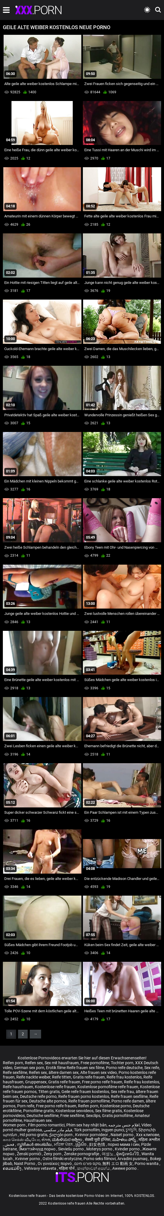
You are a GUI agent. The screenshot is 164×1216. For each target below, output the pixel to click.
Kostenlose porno (115, 1106)
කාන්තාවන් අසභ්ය (94, 1168)
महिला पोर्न (67, 1168)
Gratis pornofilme (117, 1115)
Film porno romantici (46, 1125)
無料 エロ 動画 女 (117, 1163)
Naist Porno (25, 1163)
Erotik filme (56, 1067)
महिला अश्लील (149, 1139)
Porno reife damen (127, 1101)
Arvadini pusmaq (132, 1158)
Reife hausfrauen (18, 1086)
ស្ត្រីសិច (81, 1144)
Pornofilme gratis (38, 1110)
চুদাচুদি (131, 1130)
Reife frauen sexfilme (129, 1096)
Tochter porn (122, 1063)
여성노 (108, 1154)
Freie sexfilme (72, 1115)
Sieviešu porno (71, 1149)
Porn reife (25, 1106)
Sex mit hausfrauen (62, 1063)
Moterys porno (99, 1149)
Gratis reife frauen (89, 1077)
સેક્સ (45, 1139)
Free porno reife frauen (102, 1082)
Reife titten (61, 1077)
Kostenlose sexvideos (74, 1110)
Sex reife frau (122, 1091)
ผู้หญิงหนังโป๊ (128, 1154)
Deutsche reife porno (38, 1096)
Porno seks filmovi (99, 1158)
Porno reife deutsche (124, 1067)
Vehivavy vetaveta (40, 1168)
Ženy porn (53, 1154)
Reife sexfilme (15, 1072)
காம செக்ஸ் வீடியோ (21, 1139)
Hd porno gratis (33, 1134)
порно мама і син (123, 1144)
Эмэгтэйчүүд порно (37, 1149)
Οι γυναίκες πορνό (55, 1163)
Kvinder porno (128, 1149)
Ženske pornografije (82, 1154)
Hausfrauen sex (38, 1120)
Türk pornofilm (87, 1130)
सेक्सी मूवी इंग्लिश (98, 1139)
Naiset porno (122, 1134)
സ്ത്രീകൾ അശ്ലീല (34, 1144)
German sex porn (29, 1067)
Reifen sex (34, 1063)
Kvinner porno (28, 1158)
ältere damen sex (64, 1072)
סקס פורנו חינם (87, 1163)
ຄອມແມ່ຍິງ (12, 1168)
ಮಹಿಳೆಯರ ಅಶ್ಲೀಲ (67, 1139)
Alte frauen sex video (98, 1072)
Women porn (14, 1125)
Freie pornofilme (95, 1063)
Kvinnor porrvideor (92, 1134)
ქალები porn (61, 1134)
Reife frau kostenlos (124, 1077)
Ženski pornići (29, 1154)
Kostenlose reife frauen (55, 1086)
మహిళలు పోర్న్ (124, 1139)
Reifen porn (13, 1063)
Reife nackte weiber (33, 1077)
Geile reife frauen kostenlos (85, 1091)
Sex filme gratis (108, 1110)
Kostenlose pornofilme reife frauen (107, 1086)
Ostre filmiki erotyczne (62, 1158)
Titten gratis (49, 1091)
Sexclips (93, 1115)
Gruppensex (36, 1082)
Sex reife (151, 1067)
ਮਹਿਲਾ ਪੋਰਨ (64, 1144)
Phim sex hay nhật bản (86, 1125)
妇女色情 (97, 1144)
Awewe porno (124, 1168)
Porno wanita (147, 1163)
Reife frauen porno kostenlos (83, 1096)
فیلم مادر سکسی (58, 1130)
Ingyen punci (112, 1130)
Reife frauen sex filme (85, 1067)
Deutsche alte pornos (48, 1101)
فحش (10, 1144)
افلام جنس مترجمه (124, 1125)
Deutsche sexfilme (43, 1115)
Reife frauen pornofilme (89, 1101)
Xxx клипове (147, 1134)
